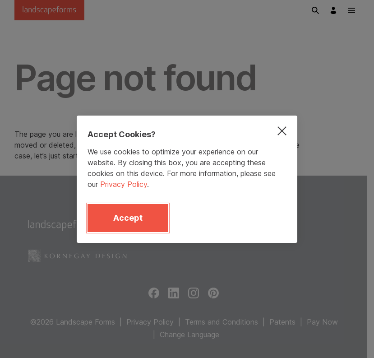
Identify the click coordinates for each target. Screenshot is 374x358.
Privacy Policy (123, 184)
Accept (128, 218)
